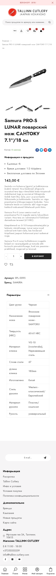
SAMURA (17, 282)
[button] (15, 571)
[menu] (24, 571)
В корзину (38, 256)
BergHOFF (25, 2)
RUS (15, 31)
